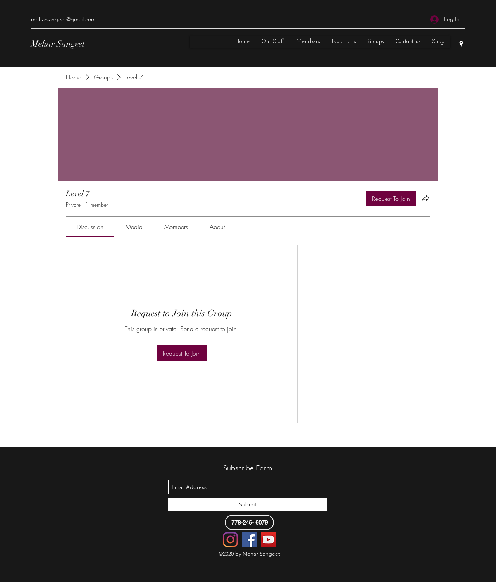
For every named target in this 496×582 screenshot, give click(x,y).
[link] (90, 227)
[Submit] (247, 504)
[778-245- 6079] (249, 522)
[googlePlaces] (461, 44)
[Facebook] (249, 539)
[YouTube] (268, 539)
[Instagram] (230, 539)
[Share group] (425, 198)
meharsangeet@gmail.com (63, 19)
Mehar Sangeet (58, 43)
